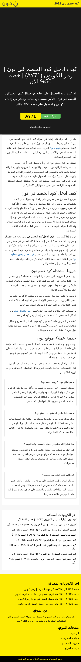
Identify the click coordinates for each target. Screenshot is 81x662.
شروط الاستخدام (70, 643)
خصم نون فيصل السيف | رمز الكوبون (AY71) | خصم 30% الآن (43, 534)
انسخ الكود (51, 116)
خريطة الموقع (72, 648)
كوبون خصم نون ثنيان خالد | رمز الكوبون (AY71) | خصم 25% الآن (41, 524)
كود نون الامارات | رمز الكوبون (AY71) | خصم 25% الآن (46, 519)
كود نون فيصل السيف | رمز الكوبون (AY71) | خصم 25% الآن (44, 553)
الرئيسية (75, 633)
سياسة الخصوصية (70, 638)
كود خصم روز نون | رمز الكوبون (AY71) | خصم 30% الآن (46, 540)
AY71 (30, 116)
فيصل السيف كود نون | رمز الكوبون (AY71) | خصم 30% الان (44, 529)
